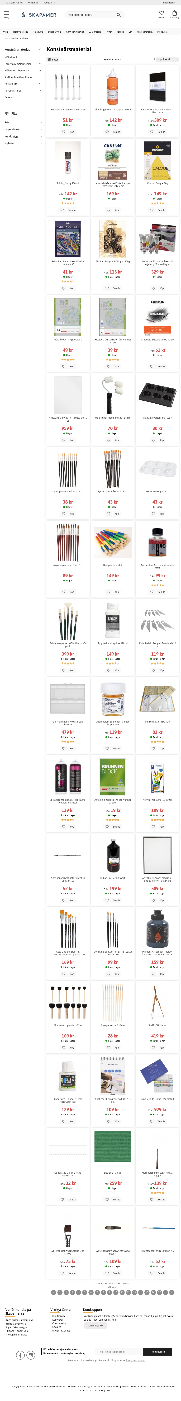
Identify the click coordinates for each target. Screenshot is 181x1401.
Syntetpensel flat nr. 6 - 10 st (113, 491)
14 (140, 1292)
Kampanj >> (49, 2)
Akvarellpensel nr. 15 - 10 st (67, 565)
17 (159, 1292)
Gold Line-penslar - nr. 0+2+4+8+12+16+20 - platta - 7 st (68, 953)
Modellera (162, 31)
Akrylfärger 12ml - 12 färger (157, 799)
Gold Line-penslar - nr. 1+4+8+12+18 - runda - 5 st (113, 953)
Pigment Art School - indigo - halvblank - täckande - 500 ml (157, 953)
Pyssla (5, 31)
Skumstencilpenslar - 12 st (68, 1025)
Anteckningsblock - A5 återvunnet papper (112, 801)
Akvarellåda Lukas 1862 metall (157, 1099)
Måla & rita (38, 31)
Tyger (109, 31)
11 (122, 1292)
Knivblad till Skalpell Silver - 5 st (68, 109)
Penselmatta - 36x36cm (157, 721)
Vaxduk (120, 31)
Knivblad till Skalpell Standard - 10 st (157, 644)
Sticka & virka (54, 31)
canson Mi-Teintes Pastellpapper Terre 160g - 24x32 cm (113, 184)
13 (134, 1292)
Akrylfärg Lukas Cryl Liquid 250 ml (113, 109)
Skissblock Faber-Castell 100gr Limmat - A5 (68, 263)
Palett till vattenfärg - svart (157, 417)
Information (169, 2)
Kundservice (59, 1316)
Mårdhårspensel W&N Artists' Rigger (157, 1174)
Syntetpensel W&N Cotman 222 (157, 1250)
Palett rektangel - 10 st (157, 491)
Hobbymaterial (20, 31)
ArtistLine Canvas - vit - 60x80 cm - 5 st (68, 419)
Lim (130, 31)
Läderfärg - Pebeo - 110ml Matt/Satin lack (68, 1100)
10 (116, 1292)
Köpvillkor (57, 1319)
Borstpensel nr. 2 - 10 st (113, 1025)
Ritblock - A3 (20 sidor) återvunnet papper (113, 341)
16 (153, 1292)
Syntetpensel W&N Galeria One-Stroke (68, 1252)
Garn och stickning (75, 31)
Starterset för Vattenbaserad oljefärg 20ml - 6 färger (157, 263)
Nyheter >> (33, 2)
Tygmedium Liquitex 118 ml (113, 643)
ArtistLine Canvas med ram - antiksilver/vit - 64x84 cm (157, 879)
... (165, 1292)
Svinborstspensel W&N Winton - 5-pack (68, 644)
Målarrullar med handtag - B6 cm (112, 417)
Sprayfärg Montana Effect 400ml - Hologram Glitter (68, 801)
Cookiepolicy (59, 1323)
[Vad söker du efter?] (95, 14)
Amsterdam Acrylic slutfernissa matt (157, 566)
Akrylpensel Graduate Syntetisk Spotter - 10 (68, 879)
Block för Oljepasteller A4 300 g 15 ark (112, 1100)
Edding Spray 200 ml (68, 183)
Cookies (56, 1327)
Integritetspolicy (61, 1330)
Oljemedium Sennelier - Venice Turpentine (113, 723)
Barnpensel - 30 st (112, 565)
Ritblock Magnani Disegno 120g (113, 261)
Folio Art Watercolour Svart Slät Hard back (157, 111)
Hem (5, 38)
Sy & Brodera (95, 31)
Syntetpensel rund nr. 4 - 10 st (68, 491)
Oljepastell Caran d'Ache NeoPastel (67, 1174)
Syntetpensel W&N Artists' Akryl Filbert (113, 1252)
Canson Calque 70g (157, 183)
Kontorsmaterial (145, 31)
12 (128, 1292)
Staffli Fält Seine (157, 1025)
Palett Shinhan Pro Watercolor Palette (68, 723)
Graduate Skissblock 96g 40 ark (157, 339)
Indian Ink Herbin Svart (112, 878)
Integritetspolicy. (135, 1360)
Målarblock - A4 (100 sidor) (68, 339)
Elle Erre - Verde (112, 1172)
